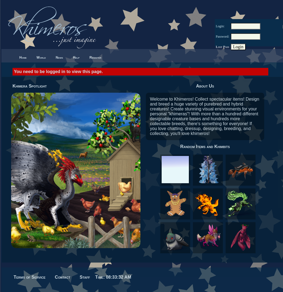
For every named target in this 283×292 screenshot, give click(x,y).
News (59, 57)
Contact (62, 277)
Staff (85, 277)
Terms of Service (29, 277)
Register (95, 57)
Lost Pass (222, 47)
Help (76, 57)
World (41, 57)
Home (23, 57)
